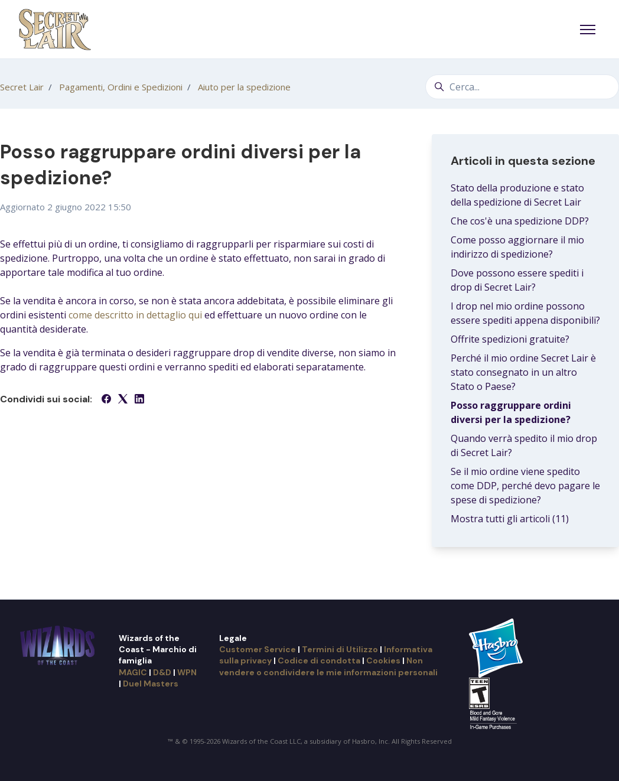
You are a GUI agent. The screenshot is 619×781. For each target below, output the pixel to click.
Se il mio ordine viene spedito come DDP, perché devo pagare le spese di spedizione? (525, 485)
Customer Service (257, 649)
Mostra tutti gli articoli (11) (510, 518)
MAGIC (133, 672)
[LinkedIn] (139, 399)
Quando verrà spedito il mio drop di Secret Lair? (524, 445)
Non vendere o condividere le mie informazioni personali (328, 666)
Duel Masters (150, 683)
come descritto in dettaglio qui (135, 314)
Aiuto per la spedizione (244, 87)
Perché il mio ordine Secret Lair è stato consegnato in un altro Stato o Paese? (523, 372)
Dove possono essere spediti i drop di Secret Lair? (517, 280)
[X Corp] (123, 399)
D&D (162, 672)
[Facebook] (106, 399)
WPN (187, 672)
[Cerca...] (522, 86)
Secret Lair (22, 87)
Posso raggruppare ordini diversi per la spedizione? (511, 412)
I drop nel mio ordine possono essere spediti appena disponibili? (525, 313)
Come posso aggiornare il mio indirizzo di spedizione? (517, 247)
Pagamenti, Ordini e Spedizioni (121, 87)
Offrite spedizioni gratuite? (510, 339)
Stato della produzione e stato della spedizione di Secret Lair (517, 195)
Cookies (383, 660)
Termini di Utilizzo (340, 649)
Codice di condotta (319, 660)
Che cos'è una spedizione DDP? (520, 220)
